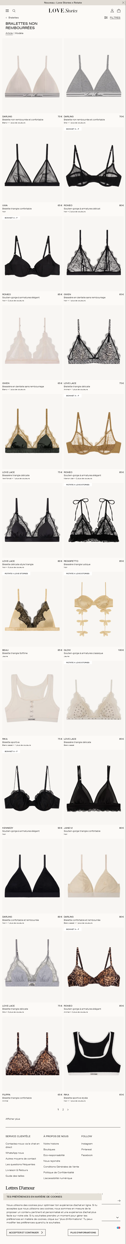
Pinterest (86, 1149)
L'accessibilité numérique (57, 1178)
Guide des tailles (15, 1175)
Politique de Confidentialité (58, 1172)
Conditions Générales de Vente (61, 1166)
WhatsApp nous (15, 1152)
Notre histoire (51, 1143)
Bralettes (12, 17)
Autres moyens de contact (21, 1158)
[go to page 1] (58, 1109)
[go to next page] (67, 1109)
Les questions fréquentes (20, 1164)
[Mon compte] (112, 10)
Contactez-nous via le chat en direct (23, 1145)
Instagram (87, 1143)
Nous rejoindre (51, 1160)
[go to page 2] (63, 1109)
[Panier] (119, 10)
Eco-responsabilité (54, 1155)
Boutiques (49, 1149)
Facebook (87, 1155)
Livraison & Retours (17, 1170)
